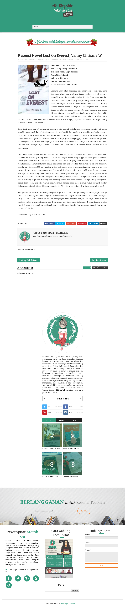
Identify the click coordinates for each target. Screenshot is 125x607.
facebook (104, 268)
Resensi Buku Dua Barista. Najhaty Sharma (52, 477)
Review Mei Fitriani (81, 59)
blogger (87, 268)
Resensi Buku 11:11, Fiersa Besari (72, 477)
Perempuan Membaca (70, 604)
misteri (70, 59)
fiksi (64, 59)
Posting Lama (99, 260)
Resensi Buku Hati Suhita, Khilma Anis (72, 448)
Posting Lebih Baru (28, 260)
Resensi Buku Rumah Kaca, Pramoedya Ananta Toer (52, 448)
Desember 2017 (56, 59)
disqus (95, 268)
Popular (49, 420)
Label (75, 420)
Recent (62, 420)
